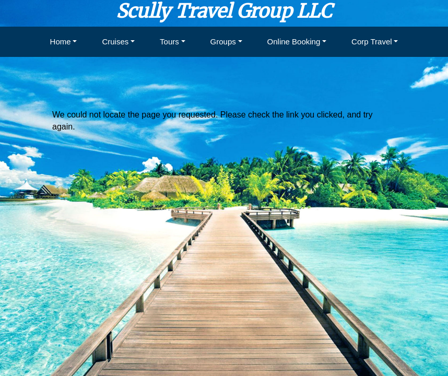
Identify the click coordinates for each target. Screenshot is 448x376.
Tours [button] (169, 41)
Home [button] (60, 41)
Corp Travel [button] (371, 41)
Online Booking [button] (294, 41)
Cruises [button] (115, 41)
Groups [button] (223, 41)
